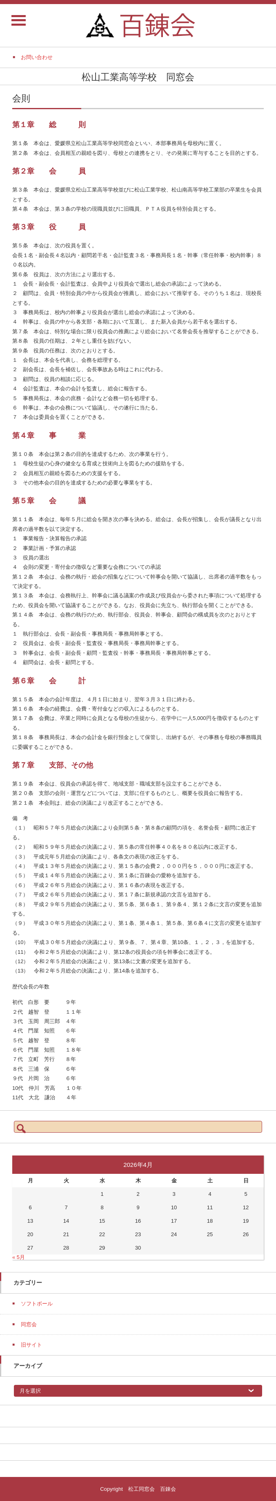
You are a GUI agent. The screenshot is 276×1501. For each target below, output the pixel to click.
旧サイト (31, 1345)
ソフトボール (37, 1304)
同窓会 (29, 1324)
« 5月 (18, 1257)
